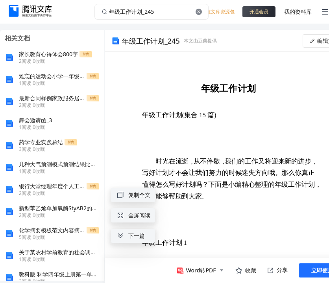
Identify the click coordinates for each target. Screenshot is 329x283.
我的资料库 (298, 11)
